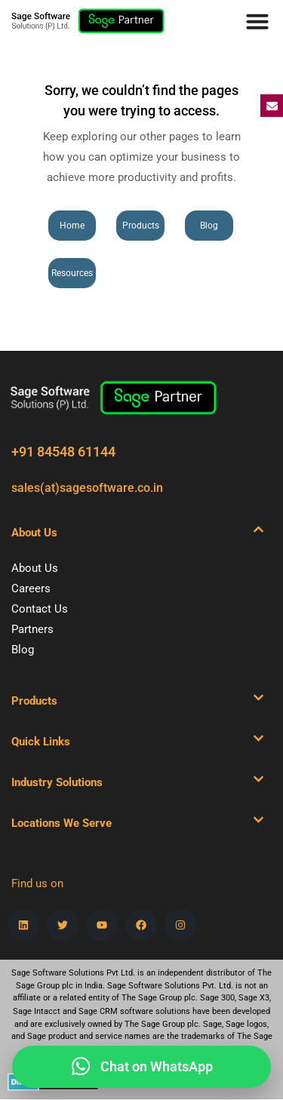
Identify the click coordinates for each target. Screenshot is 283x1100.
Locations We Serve (61, 823)
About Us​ (34, 532)
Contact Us (39, 609)
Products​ (34, 701)
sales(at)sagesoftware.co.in (87, 488)
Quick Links (40, 741)
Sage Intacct (36, 1011)
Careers (31, 588)
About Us (34, 568)
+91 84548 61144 (63, 451)
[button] (137, 532)
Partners (32, 629)
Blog (22, 649)
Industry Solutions (57, 782)
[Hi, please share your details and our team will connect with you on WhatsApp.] (141, 1067)
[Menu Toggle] (257, 21)
